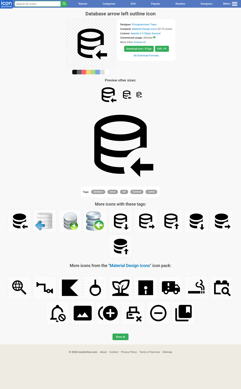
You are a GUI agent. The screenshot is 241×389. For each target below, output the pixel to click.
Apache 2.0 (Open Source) (146, 33)
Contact (113, 352)
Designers (206, 3)
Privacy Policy (129, 352)
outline (151, 191)
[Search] (64, 4)
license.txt (140, 42)
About (103, 352)
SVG (133, 3)
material (137, 191)
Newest (82, 3)
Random (180, 3)
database (98, 191)
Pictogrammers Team (144, 24)
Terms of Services (149, 352)
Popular (155, 3)
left (124, 191)
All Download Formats (146, 55)
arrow (113, 191)
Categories (109, 3)
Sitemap (167, 352)
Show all (120, 336)
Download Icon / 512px (139, 48)
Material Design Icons (144, 28)
